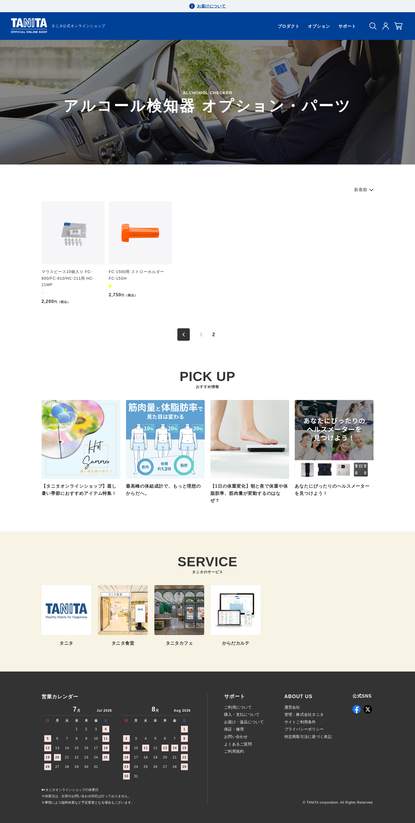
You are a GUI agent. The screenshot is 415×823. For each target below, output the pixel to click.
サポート (347, 26)
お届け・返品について (244, 722)
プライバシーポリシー (304, 729)
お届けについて (211, 6)
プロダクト (289, 26)
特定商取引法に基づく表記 (308, 736)
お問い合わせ (236, 736)
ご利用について (238, 707)
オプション (319, 26)
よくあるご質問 (238, 744)
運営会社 (292, 707)
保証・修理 (234, 729)
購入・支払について (242, 714)
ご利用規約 (234, 751)
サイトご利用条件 (300, 722)
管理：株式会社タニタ (304, 714)
